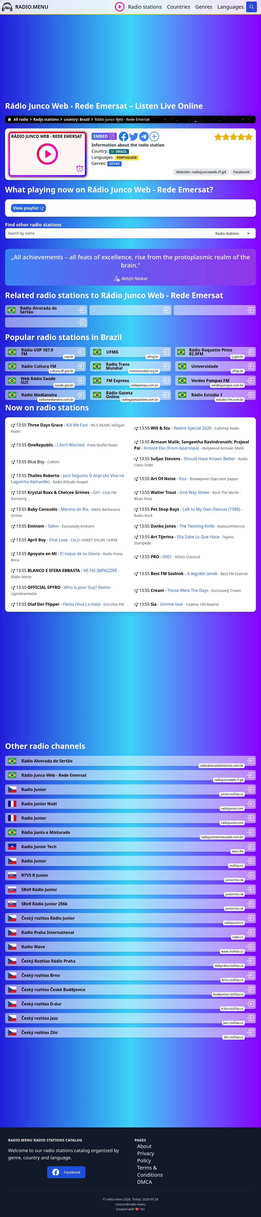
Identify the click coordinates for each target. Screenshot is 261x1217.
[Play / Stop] (119, 7)
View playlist (28, 208)
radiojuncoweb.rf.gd (209, 171)
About (144, 1146)
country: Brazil (76, 119)
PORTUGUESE (127, 157)
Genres (203, 6)
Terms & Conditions (150, 1171)
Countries (178, 6)
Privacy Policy (145, 1157)
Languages (230, 6)
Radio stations (145, 6)
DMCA (144, 1181)
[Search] (251, 7)
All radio (17, 119)
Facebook (241, 171)
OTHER (114, 164)
